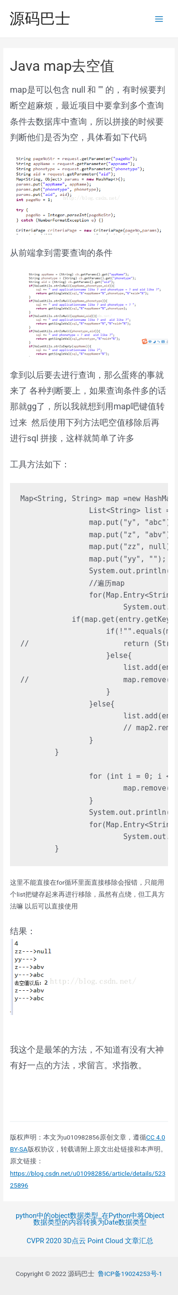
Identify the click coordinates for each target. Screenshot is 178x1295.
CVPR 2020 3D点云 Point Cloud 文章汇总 (90, 1241)
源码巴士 (39, 19)
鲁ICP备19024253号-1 (130, 1273)
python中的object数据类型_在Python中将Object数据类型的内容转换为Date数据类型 (90, 1219)
